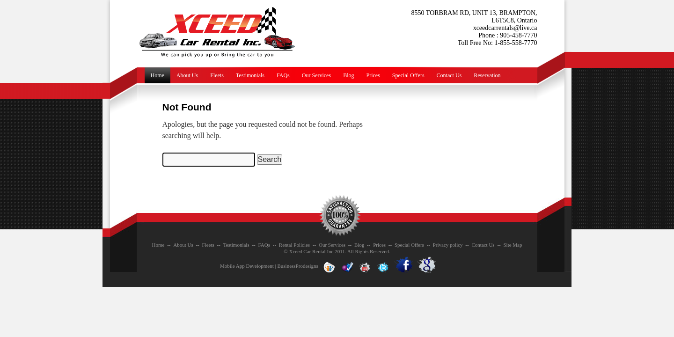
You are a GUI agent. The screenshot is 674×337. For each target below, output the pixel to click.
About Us (187, 75)
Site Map (512, 245)
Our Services (316, 75)
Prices (373, 75)
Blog (348, 75)
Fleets (217, 75)
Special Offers (408, 75)
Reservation (487, 75)
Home (157, 75)
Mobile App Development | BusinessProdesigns (269, 266)
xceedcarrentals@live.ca (505, 27)
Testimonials (250, 75)
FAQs (283, 75)
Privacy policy (448, 245)
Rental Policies (294, 245)
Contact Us (449, 75)
